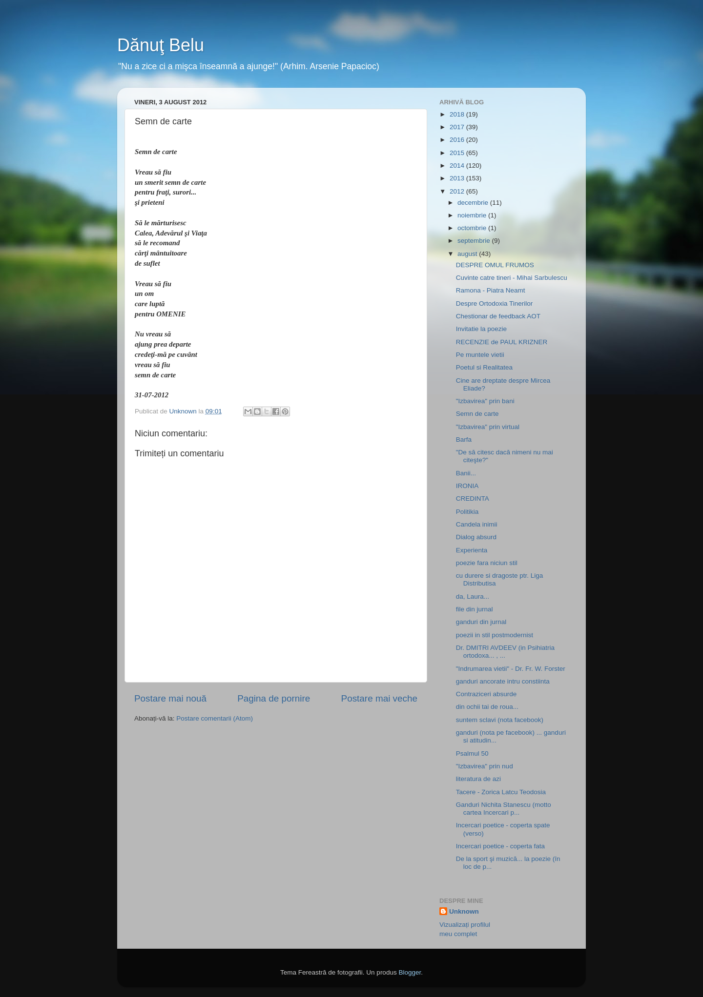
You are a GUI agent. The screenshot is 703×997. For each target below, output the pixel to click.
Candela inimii (476, 524)
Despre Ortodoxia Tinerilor (494, 303)
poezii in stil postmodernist (494, 635)
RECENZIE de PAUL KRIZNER (502, 342)
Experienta (472, 550)
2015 (458, 152)
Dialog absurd (476, 537)
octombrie (472, 228)
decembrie (473, 202)
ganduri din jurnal (481, 622)
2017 (458, 127)
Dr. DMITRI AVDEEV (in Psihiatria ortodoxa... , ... (505, 651)
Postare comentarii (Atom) (214, 718)
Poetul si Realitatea (484, 367)
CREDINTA (472, 498)
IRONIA (467, 485)
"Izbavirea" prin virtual (487, 426)
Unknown (464, 911)
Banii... (466, 473)
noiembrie (472, 215)
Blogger (409, 972)
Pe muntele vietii (480, 354)
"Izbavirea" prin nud (484, 766)
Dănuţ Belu (160, 45)
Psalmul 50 (472, 753)
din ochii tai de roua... (487, 706)
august (468, 253)
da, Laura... (472, 596)
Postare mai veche (379, 698)
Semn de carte (477, 413)
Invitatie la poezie (481, 328)
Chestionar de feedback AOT (498, 316)
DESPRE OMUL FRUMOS (495, 265)
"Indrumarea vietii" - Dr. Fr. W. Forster (510, 668)
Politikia (467, 511)
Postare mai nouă (170, 698)
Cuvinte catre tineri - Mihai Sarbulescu (511, 277)
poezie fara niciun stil (486, 563)
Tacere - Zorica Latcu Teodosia (501, 792)
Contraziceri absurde (486, 694)
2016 (458, 139)
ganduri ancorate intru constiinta (503, 681)
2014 (458, 165)
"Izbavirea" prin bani (485, 401)
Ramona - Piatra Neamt (490, 290)
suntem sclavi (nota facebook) (499, 719)
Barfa (464, 439)
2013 (458, 178)
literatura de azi (478, 778)
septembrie (474, 240)
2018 (458, 114)
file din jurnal (474, 609)
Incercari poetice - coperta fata (500, 846)
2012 (458, 191)
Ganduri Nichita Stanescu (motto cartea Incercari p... (503, 808)
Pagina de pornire (273, 698)
